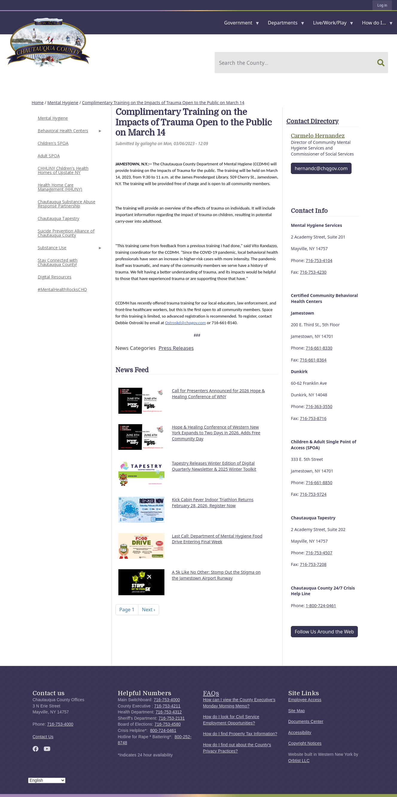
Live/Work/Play (331, 24)
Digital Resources (54, 277)
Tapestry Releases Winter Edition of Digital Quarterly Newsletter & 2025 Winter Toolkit (214, 466)
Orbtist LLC (299, 760)
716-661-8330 (319, 348)
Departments (284, 24)
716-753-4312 (168, 712)
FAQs (211, 693)
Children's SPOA (53, 143)
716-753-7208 (313, 564)
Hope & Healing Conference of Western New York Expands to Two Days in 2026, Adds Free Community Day (216, 432)
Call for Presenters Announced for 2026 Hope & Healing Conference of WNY (218, 393)
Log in (382, 5)
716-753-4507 (319, 553)
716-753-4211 (167, 706)
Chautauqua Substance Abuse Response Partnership (66, 204)
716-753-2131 (171, 718)
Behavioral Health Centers (69, 132)
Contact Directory (312, 121)
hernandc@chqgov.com (321, 168)
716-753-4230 (313, 272)
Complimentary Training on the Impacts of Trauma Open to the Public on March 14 (163, 102)
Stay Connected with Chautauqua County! (57, 262)
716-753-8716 (313, 418)
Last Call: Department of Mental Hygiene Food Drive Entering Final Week (217, 539)
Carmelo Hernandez (318, 136)
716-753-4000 (60, 724)
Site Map (296, 711)
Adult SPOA (49, 156)
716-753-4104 (319, 260)
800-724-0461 (163, 730)
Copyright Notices (305, 743)
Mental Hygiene (62, 102)
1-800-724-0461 (321, 605)
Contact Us (43, 737)
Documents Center (305, 721)
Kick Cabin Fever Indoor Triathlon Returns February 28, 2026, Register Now (213, 502)
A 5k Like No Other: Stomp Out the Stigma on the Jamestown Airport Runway (216, 575)
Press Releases (176, 347)
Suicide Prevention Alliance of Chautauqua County (66, 233)
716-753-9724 (313, 494)
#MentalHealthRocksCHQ (62, 289)
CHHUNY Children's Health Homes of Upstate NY (63, 170)
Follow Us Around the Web (324, 631)
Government (239, 24)
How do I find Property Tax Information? (240, 734)
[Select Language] (46, 780)
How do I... (375, 24)
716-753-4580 (168, 724)
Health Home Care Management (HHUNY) (60, 187)
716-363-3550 (319, 406)
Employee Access (304, 700)
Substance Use (69, 249)
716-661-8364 (313, 360)
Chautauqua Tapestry (58, 218)
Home (38, 102)
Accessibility (299, 732)
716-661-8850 (319, 482)
